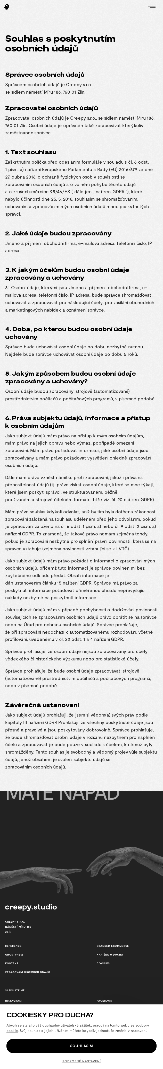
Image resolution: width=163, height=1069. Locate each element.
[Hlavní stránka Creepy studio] (6, 8)
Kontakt (12, 963)
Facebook (104, 1000)
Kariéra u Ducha (110, 954)
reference (13, 945)
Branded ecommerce (113, 945)
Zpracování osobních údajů (27, 972)
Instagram (13, 1000)
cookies (103, 963)
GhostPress (14, 954)
